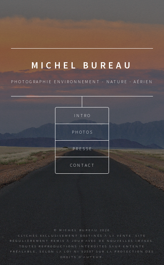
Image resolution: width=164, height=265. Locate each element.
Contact (82, 164)
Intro (82, 115)
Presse (82, 148)
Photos (83, 131)
